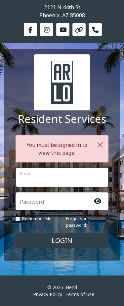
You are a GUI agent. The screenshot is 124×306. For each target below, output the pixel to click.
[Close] (100, 145)
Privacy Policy (47, 294)
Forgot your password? (77, 221)
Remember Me (37, 218)
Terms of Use (79, 294)
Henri (71, 287)
